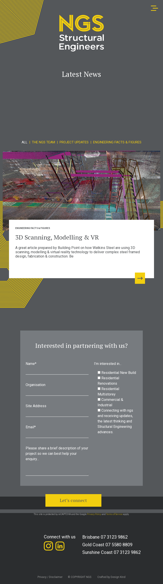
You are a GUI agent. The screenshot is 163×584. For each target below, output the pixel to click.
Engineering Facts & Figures (117, 142)
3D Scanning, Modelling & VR (57, 237)
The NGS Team (43, 142)
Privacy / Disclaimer (50, 577)
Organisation (57, 390)
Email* (57, 432)
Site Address (57, 411)
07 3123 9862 (114, 537)
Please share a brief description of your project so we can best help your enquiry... (57, 461)
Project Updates (74, 142)
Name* (57, 369)
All (24, 142)
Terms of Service (114, 514)
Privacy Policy (94, 514)
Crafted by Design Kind (111, 577)
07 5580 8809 (118, 544)
